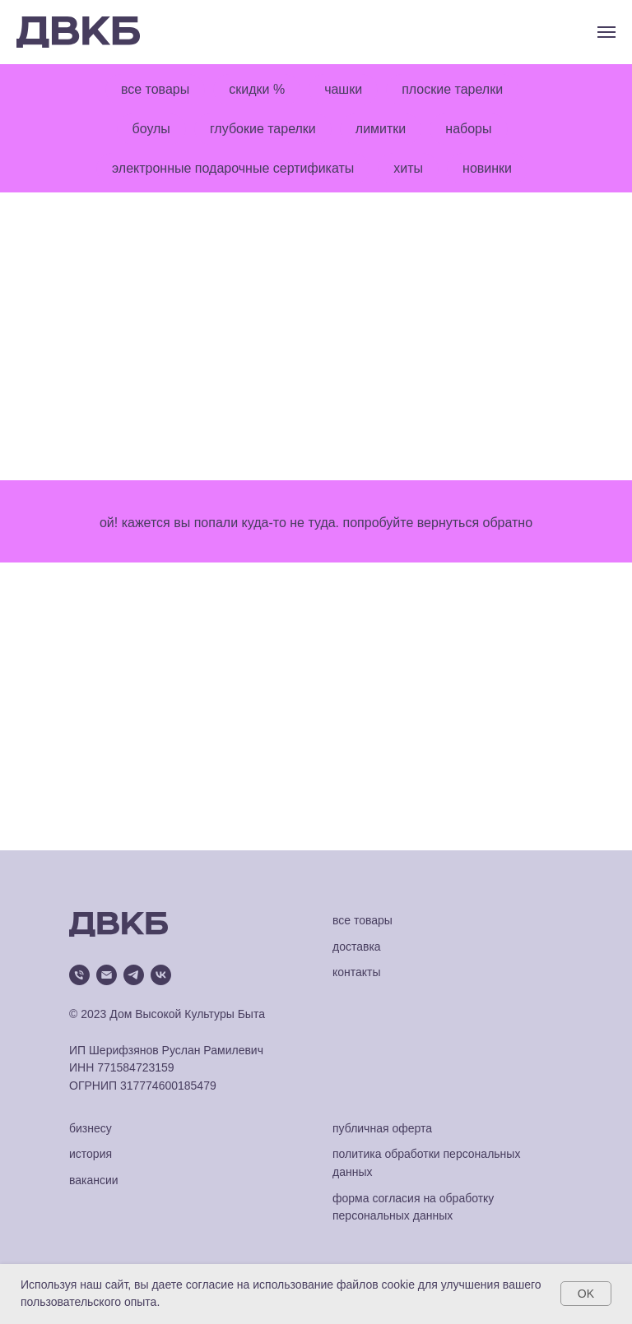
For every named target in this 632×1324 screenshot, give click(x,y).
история (90, 1153)
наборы (468, 129)
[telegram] (133, 975)
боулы (151, 129)
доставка (356, 946)
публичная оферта (382, 1128)
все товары (155, 89)
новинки (487, 168)
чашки (343, 89)
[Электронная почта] (106, 975)
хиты (408, 168)
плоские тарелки (452, 89)
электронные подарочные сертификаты (233, 168)
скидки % (257, 89)
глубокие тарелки (263, 129)
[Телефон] (79, 975)
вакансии (93, 1180)
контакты (356, 972)
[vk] (161, 975)
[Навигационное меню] (606, 32)
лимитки (381, 129)
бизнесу (90, 1128)
